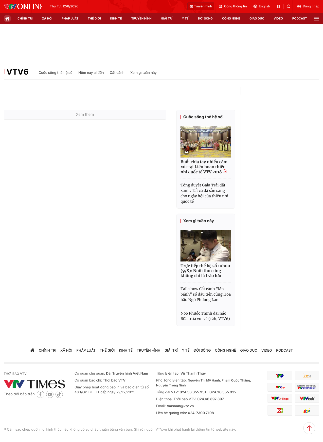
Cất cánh (117, 73)
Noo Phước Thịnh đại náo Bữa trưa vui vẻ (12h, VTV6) (205, 316)
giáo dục (257, 18)
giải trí (167, 18)
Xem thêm (85, 114)
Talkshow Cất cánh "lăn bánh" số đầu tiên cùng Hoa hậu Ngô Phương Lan (205, 294)
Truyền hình (201, 6)
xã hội (47, 18)
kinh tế (116, 18)
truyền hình (141, 18)
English (261, 6)
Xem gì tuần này (143, 73)
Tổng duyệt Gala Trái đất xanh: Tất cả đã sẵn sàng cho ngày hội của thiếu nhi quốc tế (204, 193)
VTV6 (17, 72)
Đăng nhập (308, 6)
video (278, 18)
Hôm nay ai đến (91, 73)
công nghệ (231, 18)
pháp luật (70, 18)
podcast (299, 18)
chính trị (25, 18)
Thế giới (94, 18)
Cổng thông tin (232, 6)
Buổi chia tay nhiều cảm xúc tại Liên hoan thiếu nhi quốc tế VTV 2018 (203, 167)
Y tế (185, 18)
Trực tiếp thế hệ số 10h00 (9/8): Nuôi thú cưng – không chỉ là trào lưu (205, 270)
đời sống (205, 18)
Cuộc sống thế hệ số (55, 73)
